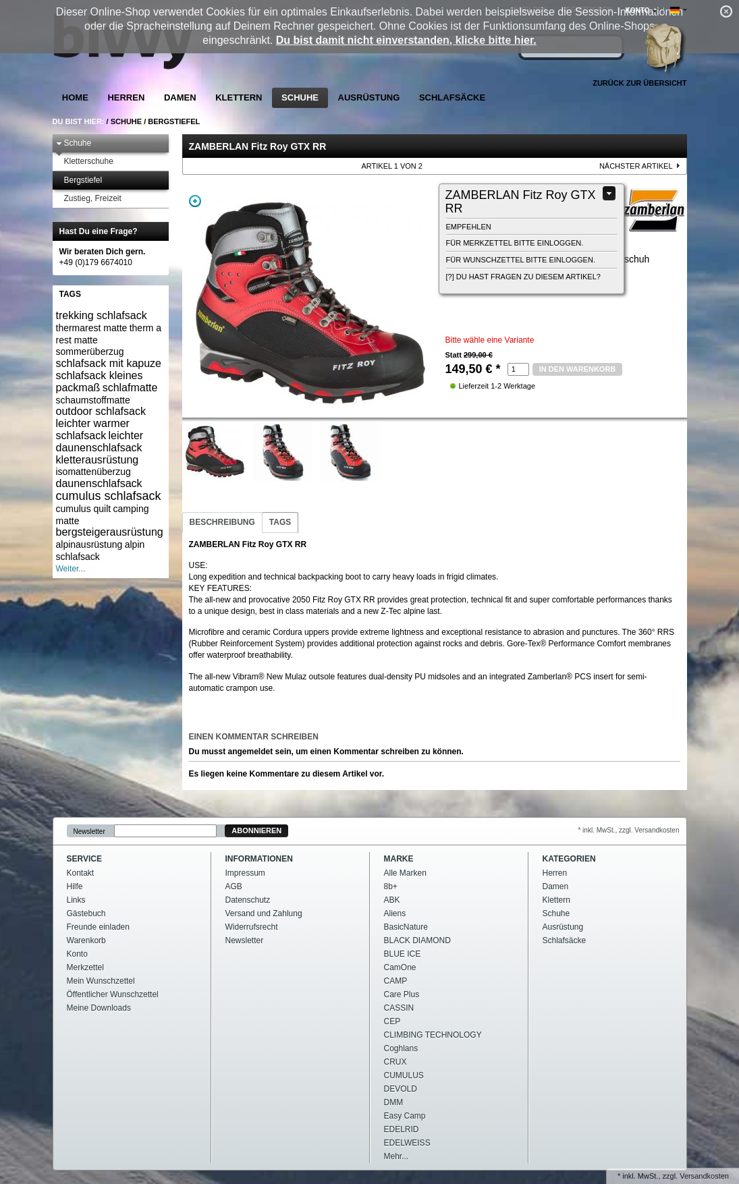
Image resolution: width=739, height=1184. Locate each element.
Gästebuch (86, 913)
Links (76, 900)
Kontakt (80, 873)
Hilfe (75, 886)
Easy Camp (405, 1116)
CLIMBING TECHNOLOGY (433, 1035)
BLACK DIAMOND (417, 940)
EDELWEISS (407, 1143)
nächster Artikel (636, 166)
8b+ (391, 886)
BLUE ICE (402, 954)
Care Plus (402, 994)
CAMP (396, 981)
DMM (394, 1102)
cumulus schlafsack (108, 496)
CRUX (395, 1062)
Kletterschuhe (84, 162)
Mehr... (396, 1156)
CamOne (400, 967)
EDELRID (401, 1129)
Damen (180, 97)
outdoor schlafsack (101, 411)
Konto (77, 954)
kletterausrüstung (97, 460)
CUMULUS (404, 1075)
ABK (392, 900)
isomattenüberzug (93, 471)
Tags (280, 522)
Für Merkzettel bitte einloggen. (515, 243)
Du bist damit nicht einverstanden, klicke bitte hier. (406, 40)
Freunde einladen (98, 927)
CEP (392, 1021)
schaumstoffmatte (93, 400)
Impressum (245, 873)
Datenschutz (248, 900)
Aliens (395, 913)
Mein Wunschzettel (101, 981)
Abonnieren (256, 830)
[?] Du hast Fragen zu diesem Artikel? (523, 277)
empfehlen (468, 227)
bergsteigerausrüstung (109, 532)
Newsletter (89, 831)
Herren (125, 97)
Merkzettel (85, 967)
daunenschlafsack (99, 483)
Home (75, 97)
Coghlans (401, 1048)
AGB (233, 886)
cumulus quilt (83, 508)
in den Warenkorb (577, 369)
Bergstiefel (174, 121)
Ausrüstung (369, 97)
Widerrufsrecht (251, 927)
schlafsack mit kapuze (109, 363)
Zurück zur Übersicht (639, 83)
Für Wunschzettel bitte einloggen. (520, 260)
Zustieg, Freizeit (88, 199)
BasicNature (406, 927)
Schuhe (300, 97)
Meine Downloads (99, 1008)
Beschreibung (222, 522)
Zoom (195, 201)
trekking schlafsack (101, 315)
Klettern (238, 97)
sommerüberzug (90, 351)
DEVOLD (400, 1089)
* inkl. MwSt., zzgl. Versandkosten (628, 830)
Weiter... (71, 568)
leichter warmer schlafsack (93, 429)
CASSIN (399, 1008)
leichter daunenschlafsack (100, 441)
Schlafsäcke (452, 97)
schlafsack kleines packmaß (99, 381)
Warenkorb (86, 940)
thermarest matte (92, 327)
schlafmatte (130, 387)
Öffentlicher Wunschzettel (113, 994)
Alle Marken (405, 873)
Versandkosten (704, 1176)
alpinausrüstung (89, 544)
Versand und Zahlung (263, 913)
